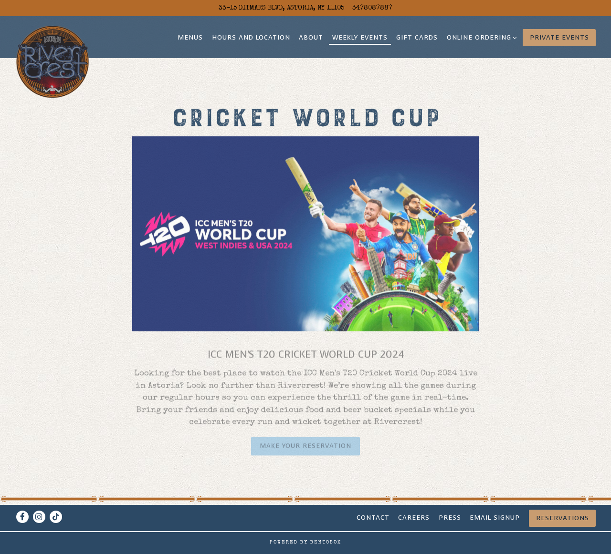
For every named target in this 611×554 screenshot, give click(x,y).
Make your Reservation (305, 447)
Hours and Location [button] (251, 37)
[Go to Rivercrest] (281, 8)
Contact (373, 517)
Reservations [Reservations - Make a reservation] (562, 518)
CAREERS (414, 517)
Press (450, 517)
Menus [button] (190, 37)
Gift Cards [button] (417, 37)
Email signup (495, 517)
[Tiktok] (56, 517)
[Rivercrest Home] (52, 61)
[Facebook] (22, 517)
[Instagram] (39, 517)
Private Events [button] (559, 37)
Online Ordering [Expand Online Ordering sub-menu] (480, 37)
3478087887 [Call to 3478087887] (372, 8)
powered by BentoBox (305, 542)
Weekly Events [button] (360, 37)
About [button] (311, 37)
